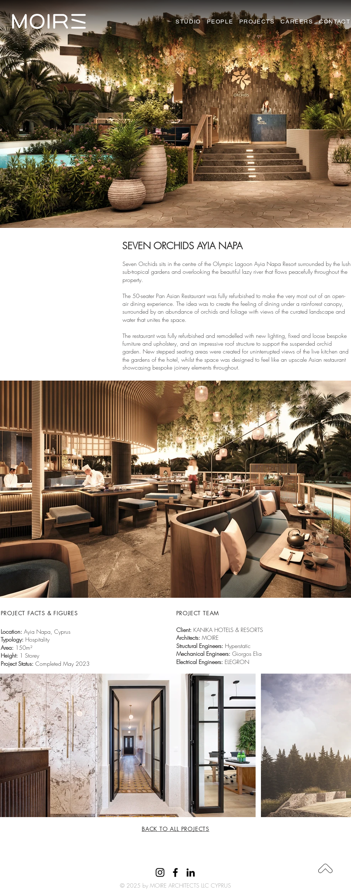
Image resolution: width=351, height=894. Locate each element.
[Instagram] (160, 872)
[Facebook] (175, 872)
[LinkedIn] (191, 872)
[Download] (325, 868)
